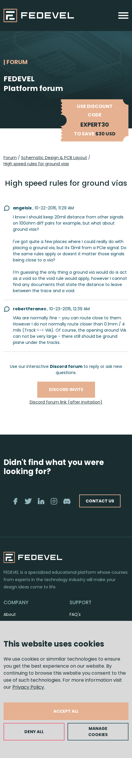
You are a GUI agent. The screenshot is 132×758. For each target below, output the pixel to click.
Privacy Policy (28, 687)
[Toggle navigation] (123, 15)
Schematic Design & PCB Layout (54, 158)
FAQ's (75, 614)
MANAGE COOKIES (98, 732)
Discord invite (66, 389)
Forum (10, 158)
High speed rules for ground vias (36, 164)
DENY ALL (34, 732)
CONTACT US (100, 501)
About (10, 614)
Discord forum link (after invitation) (66, 402)
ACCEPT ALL (66, 711)
